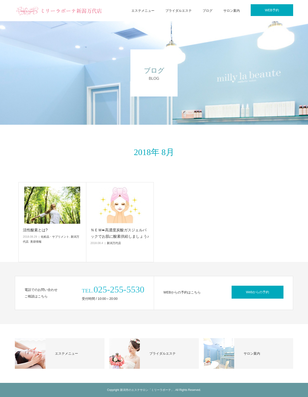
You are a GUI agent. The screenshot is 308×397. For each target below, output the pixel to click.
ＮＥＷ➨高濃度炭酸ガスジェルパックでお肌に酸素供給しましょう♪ (120, 233)
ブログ (207, 10)
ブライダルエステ (178, 10)
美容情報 (36, 241)
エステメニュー (142, 10)
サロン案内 (231, 10)
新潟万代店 (114, 243)
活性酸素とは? (35, 230)
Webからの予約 (257, 292)
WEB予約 (272, 10)
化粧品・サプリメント (55, 236)
